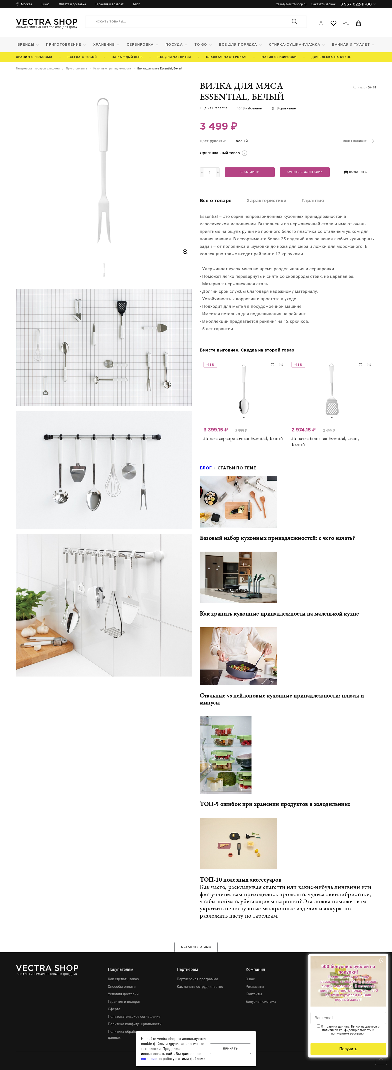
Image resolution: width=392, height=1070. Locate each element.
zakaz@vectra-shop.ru (291, 4)
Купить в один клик (305, 172)
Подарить (355, 172)
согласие (149, 1059)
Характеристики (266, 201)
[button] (104, 270)
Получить (348, 1049)
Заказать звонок (324, 4)
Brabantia (220, 108)
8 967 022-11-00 (358, 4)
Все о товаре (216, 201)
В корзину (249, 172)
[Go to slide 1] (244, 417)
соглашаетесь (366, 1026)
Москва (26, 4)
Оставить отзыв (196, 947)
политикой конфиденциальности (347, 1030)
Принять (230, 1049)
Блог (206, 468)
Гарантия (313, 201)
